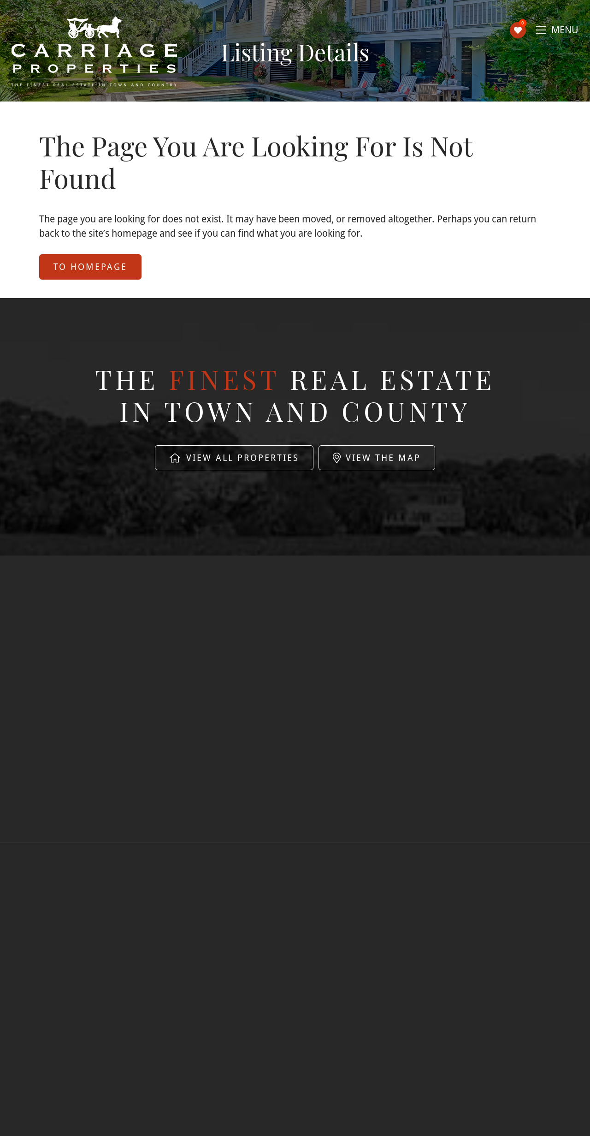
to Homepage (90, 267)
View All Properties (234, 458)
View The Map (377, 458)
